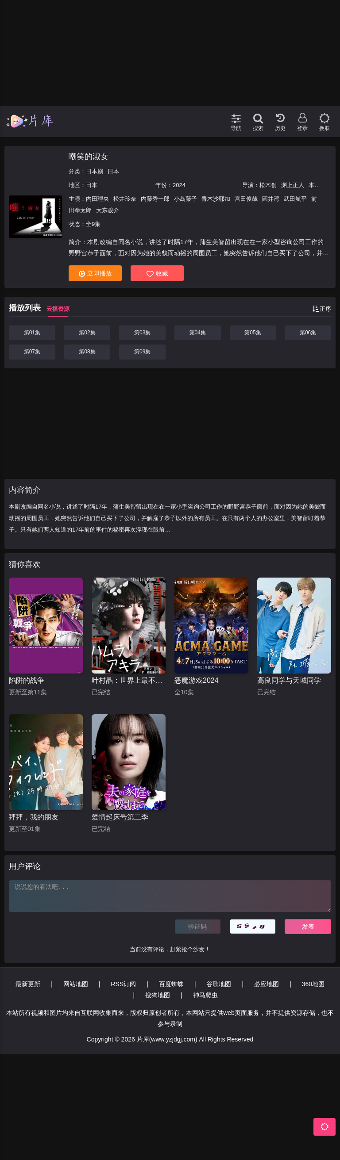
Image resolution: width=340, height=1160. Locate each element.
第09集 (142, 351)
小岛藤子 (185, 198)
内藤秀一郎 (155, 198)
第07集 (32, 351)
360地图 (313, 984)
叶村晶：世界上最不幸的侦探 (129, 680)
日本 (113, 171)
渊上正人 (292, 185)
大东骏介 (107, 210)
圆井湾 (270, 198)
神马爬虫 (205, 995)
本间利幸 (320, 185)
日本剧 (94, 171)
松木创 (268, 185)
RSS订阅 (123, 984)
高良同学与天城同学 (289, 680)
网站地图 (75, 984)
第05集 (252, 332)
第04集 (197, 332)
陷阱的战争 (26, 680)
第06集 (308, 332)
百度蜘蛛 (171, 984)
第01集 (32, 332)
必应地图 (266, 984)
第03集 (142, 332)
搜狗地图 (157, 995)
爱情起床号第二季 (120, 817)
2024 (179, 185)
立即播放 (95, 273)
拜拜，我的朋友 (33, 817)
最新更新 (27, 984)
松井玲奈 (124, 198)
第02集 (87, 332)
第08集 (87, 351)
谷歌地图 (218, 984)
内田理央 (97, 198)
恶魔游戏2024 (196, 680)
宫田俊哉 (246, 198)
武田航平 (295, 198)
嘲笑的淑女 (88, 156)
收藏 (157, 273)
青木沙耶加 (215, 198)
